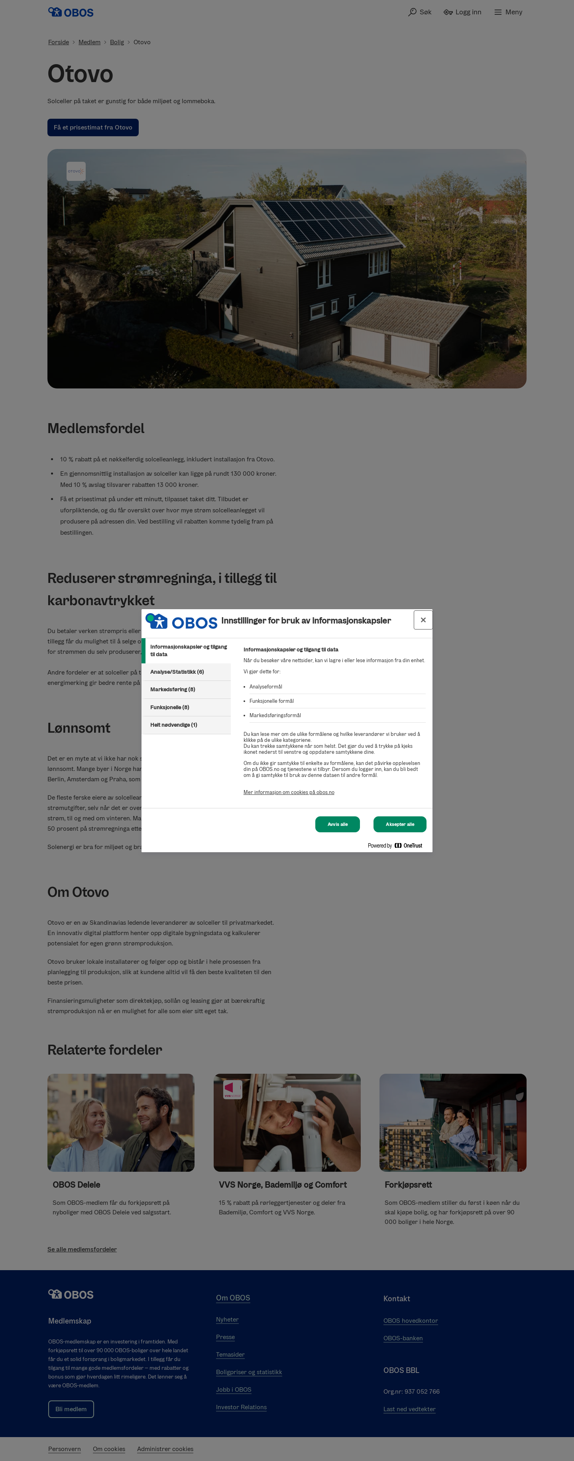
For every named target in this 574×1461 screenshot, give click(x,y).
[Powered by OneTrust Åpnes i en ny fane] (398, 847)
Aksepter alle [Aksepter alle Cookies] (400, 824)
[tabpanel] (335, 725)
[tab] (186, 650)
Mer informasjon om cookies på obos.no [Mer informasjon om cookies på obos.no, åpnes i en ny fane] (289, 792)
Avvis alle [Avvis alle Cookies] (338, 824)
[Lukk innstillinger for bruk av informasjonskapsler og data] (423, 620)
